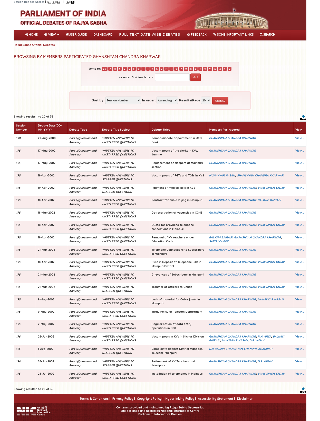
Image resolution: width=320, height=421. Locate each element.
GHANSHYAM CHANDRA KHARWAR (232, 138)
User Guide (76, 34)
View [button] (51, 34)
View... (299, 138)
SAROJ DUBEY (218, 241)
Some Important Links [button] (233, 34)
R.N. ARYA (264, 336)
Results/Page (189, 100)
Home (32, 34)
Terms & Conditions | (95, 399)
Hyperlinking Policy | (180, 399)
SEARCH (267, 34)
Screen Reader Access (29, 2)
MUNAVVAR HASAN (222, 175)
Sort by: (98, 100)
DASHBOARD (102, 34)
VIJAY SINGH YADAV (271, 188)
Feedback (197, 34)
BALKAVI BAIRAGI (269, 200)
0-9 (104, 69)
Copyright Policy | (150, 399)
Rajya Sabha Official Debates (34, 45)
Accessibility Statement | (216, 399)
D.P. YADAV (256, 340)
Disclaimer (245, 399)
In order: (149, 100)
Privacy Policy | (123, 399)
